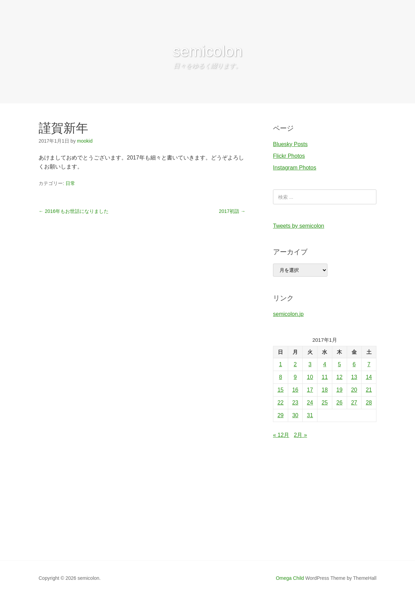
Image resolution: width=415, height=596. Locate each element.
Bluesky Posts (290, 144)
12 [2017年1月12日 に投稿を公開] (339, 377)
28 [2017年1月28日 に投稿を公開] (369, 402)
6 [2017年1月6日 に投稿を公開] (354, 364)
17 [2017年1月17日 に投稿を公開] (310, 390)
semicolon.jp (288, 314)
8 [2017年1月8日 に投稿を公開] (280, 377)
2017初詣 (232, 211)
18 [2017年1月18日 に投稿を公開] (325, 390)
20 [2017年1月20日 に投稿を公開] (354, 390)
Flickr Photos (289, 156)
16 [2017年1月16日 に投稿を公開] (295, 390)
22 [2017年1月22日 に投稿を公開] (280, 402)
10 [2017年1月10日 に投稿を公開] (310, 377)
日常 (70, 183)
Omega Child (290, 578)
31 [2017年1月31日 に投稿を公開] (310, 415)
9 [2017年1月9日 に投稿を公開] (295, 377)
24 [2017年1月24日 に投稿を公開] (310, 402)
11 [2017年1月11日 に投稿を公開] (325, 377)
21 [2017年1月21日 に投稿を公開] (369, 390)
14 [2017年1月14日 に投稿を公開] (369, 377)
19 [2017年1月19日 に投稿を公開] (339, 390)
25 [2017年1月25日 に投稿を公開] (325, 402)
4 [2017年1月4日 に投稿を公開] (324, 364)
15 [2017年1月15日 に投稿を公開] (280, 390)
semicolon (208, 51)
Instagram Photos (294, 168)
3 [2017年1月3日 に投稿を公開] (310, 364)
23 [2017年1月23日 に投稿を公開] (295, 402)
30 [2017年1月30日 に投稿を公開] (295, 415)
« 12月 (281, 435)
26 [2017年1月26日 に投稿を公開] (339, 402)
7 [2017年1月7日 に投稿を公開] (369, 364)
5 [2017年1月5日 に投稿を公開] (339, 364)
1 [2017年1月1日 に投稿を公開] (280, 364)
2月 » (300, 435)
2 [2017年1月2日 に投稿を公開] (295, 364)
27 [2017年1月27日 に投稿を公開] (354, 402)
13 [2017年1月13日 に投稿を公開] (354, 377)
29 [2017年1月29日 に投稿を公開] (280, 415)
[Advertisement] (207, 508)
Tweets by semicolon (298, 226)
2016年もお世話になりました (74, 211)
